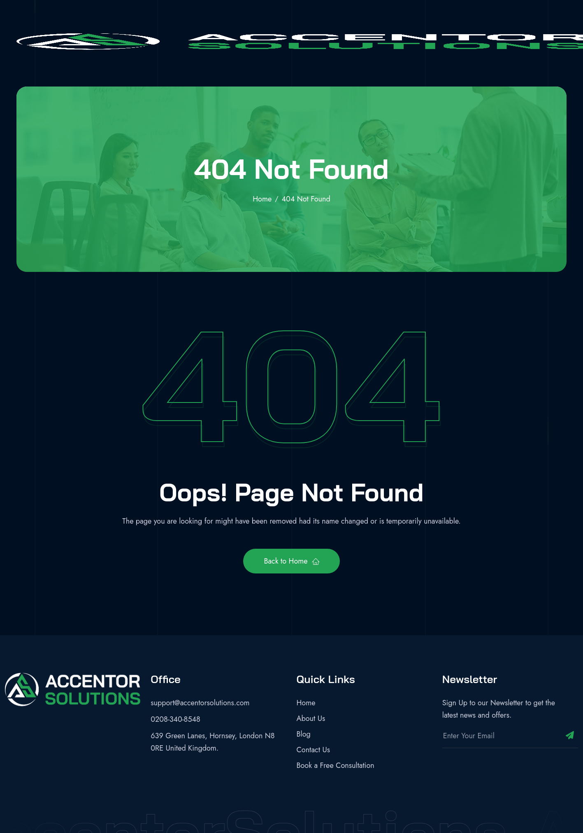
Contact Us (313, 749)
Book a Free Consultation (335, 765)
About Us (311, 718)
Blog (304, 734)
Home (306, 702)
